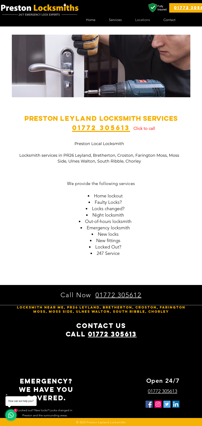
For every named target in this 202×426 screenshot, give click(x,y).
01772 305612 (118, 295)
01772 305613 (112, 334)
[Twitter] (166, 404)
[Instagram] (158, 404)
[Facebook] (149, 404)
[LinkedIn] (175, 404)
